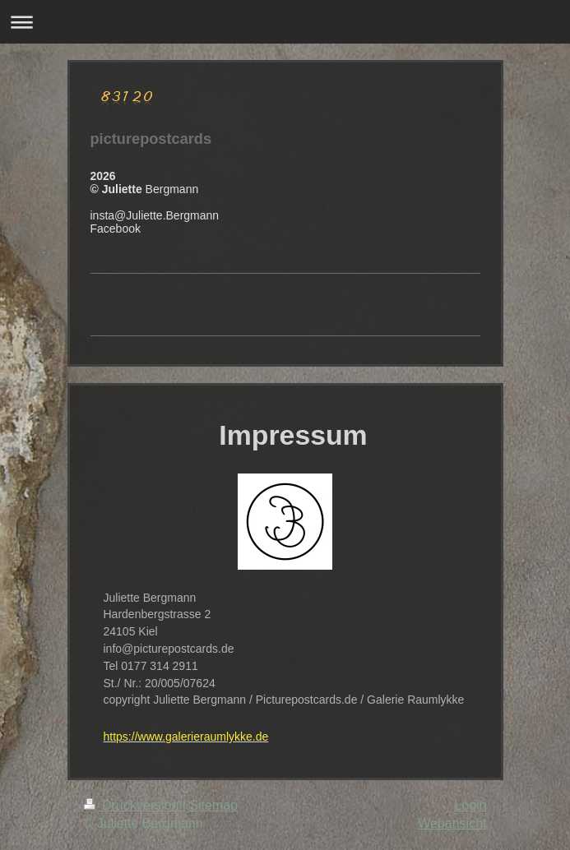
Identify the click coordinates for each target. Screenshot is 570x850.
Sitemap (213, 805)
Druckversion (133, 805)
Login (470, 805)
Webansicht (452, 823)
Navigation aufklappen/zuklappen (285, 21)
